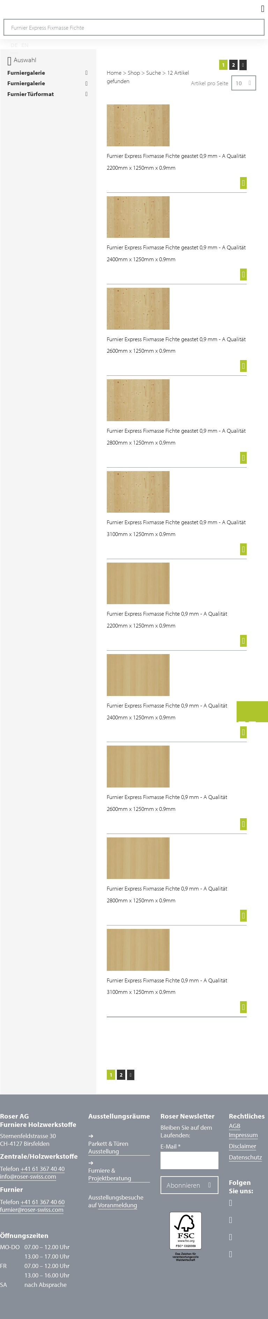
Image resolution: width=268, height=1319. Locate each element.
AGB (234, 1126)
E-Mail (170, 1146)
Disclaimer (242, 1146)
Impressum (243, 1135)
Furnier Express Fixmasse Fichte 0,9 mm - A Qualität (167, 613)
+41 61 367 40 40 (43, 1169)
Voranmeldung (117, 1205)
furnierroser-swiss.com (32, 1210)
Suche (153, 72)
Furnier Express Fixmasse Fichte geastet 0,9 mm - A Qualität (176, 155)
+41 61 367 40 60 (43, 1202)
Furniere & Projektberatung (109, 1174)
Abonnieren (183, 1185)
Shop (134, 72)
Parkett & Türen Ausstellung (108, 1147)
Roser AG (29, 8)
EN (25, 45)
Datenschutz (245, 1157)
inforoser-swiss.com (28, 1176)
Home (114, 72)
